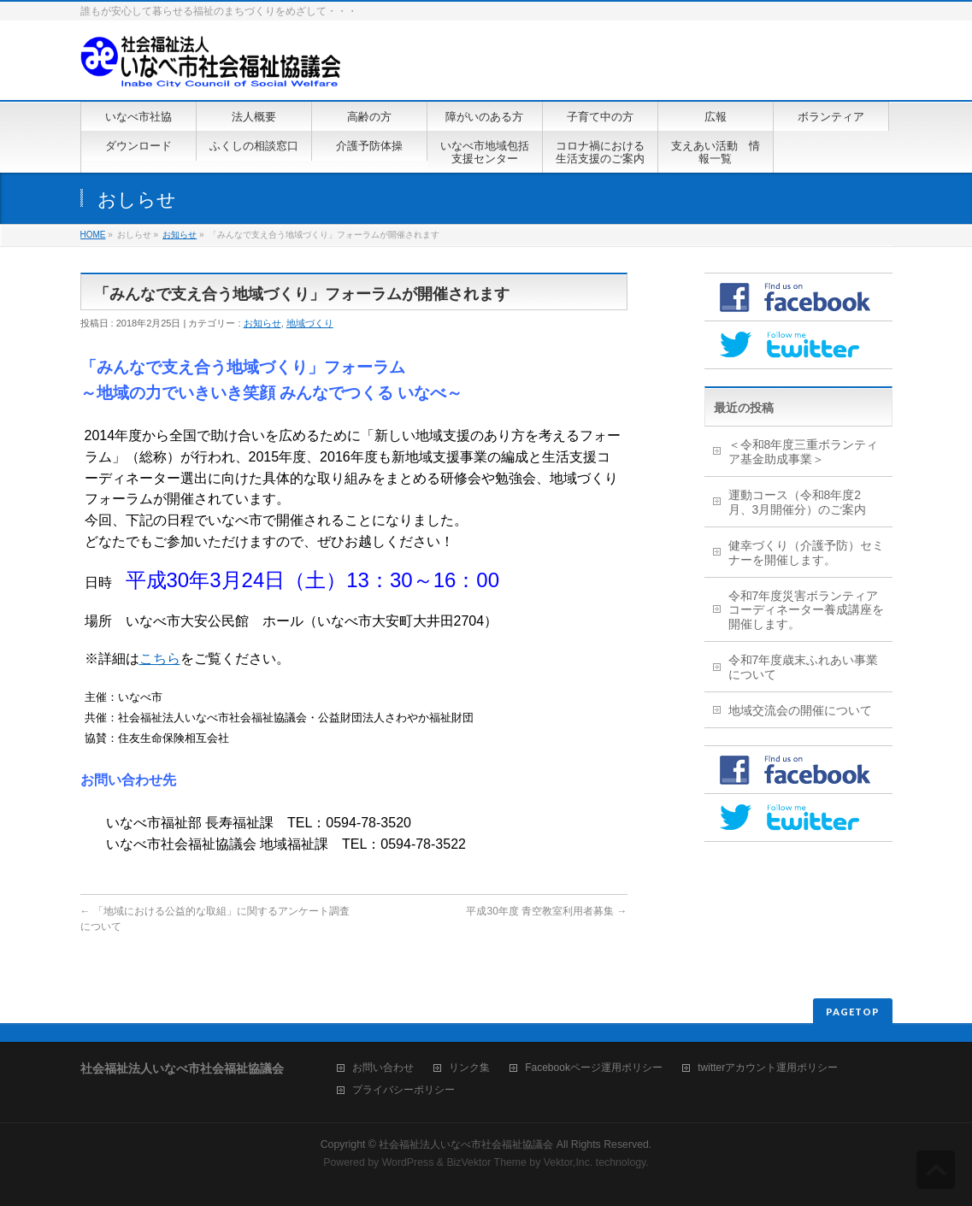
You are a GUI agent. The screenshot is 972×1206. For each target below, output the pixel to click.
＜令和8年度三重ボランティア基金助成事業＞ (803, 452)
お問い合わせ (383, 1068)
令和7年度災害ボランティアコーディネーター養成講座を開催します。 (806, 610)
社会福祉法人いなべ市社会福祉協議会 (466, 1144)
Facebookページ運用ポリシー (594, 1068)
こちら (159, 658)
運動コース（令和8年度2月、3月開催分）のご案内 (797, 502)
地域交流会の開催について (800, 710)
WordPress (408, 1162)
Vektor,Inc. (568, 1162)
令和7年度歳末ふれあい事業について (803, 667)
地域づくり (309, 323)
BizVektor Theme (486, 1162)
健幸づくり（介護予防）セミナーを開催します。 (806, 552)
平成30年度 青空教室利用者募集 (546, 911)
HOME (93, 234)
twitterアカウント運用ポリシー (768, 1068)
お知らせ (179, 234)
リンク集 (469, 1068)
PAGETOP (853, 1011)
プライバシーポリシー (403, 1090)
